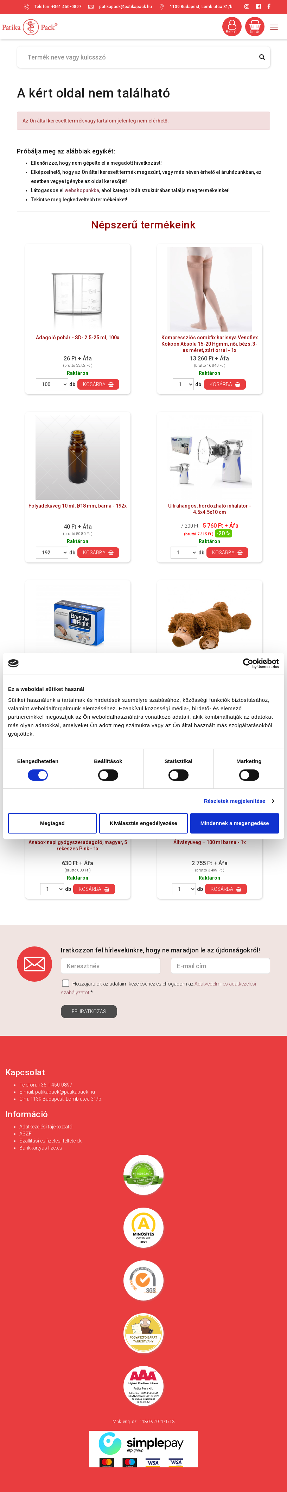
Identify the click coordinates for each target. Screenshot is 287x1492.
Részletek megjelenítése (235, 801)
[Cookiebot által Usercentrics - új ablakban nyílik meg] (248, 663)
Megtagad (52, 823)
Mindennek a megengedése (234, 823)
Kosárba (98, 384)
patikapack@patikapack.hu (125, 6)
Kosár (255, 27)
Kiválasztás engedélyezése (143, 823)
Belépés (232, 27)
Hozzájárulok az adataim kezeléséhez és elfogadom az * (158, 987)
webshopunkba (82, 190)
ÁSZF (25, 1134)
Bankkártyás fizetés (40, 1148)
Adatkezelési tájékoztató (45, 1126)
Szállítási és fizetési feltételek (50, 1141)
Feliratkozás (89, 1011)
